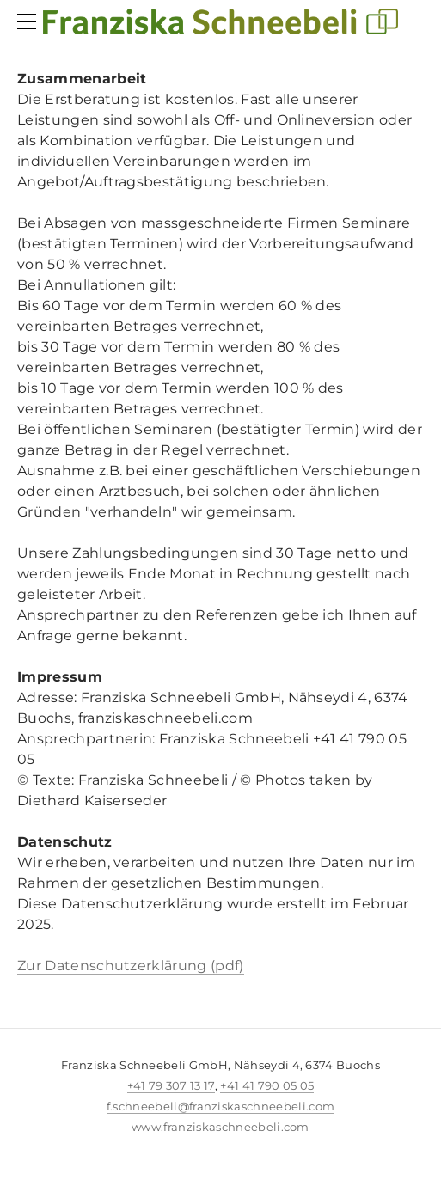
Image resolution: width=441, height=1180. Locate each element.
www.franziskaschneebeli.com (220, 1127)
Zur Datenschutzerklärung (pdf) (130, 965)
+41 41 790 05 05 (267, 1085)
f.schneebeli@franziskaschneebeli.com (221, 1106)
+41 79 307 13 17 (171, 1085)
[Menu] (30, 21)
